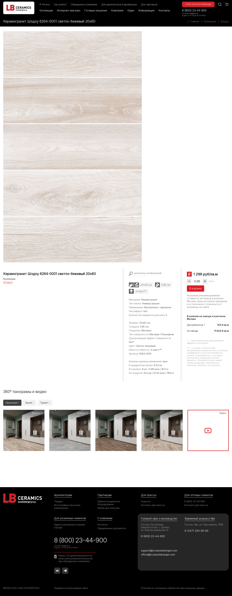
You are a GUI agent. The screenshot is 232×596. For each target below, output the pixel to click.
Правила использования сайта (71, 588)
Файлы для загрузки (108, 508)
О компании (104, 518)
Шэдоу (8, 282)
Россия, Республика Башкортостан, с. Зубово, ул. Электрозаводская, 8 (155, 527)
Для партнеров (149, 4)
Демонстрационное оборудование (108, 503)
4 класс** (141, 291)
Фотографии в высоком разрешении (67, 506)
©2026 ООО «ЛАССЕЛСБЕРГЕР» (21, 588)
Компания (117, 10)
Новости (145, 501)
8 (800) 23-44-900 (194, 10)
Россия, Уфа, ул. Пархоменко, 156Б (204, 524)
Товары (58, 501)
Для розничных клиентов (70, 518)
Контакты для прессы (153, 505)
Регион (44, 4)
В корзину (195, 288)
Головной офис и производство (159, 518)
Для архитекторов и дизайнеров (119, 4)
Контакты (164, 10)
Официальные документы (111, 528)
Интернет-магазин (68, 10)
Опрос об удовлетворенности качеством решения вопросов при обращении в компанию (75, 558)
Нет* (131, 342)
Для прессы (148, 495)
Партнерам (104, 495)
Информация (146, 10)
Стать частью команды (198, 4)
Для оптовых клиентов (198, 495)
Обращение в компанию (84, 4)
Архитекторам (63, 495)
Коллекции (46, 10)
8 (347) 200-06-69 (196, 530)
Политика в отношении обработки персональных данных (173, 588)
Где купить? (60, 4)
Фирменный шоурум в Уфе (200, 518)
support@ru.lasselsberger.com (159, 550)
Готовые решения (95, 10)
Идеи (130, 10)
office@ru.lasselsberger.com (158, 554)
